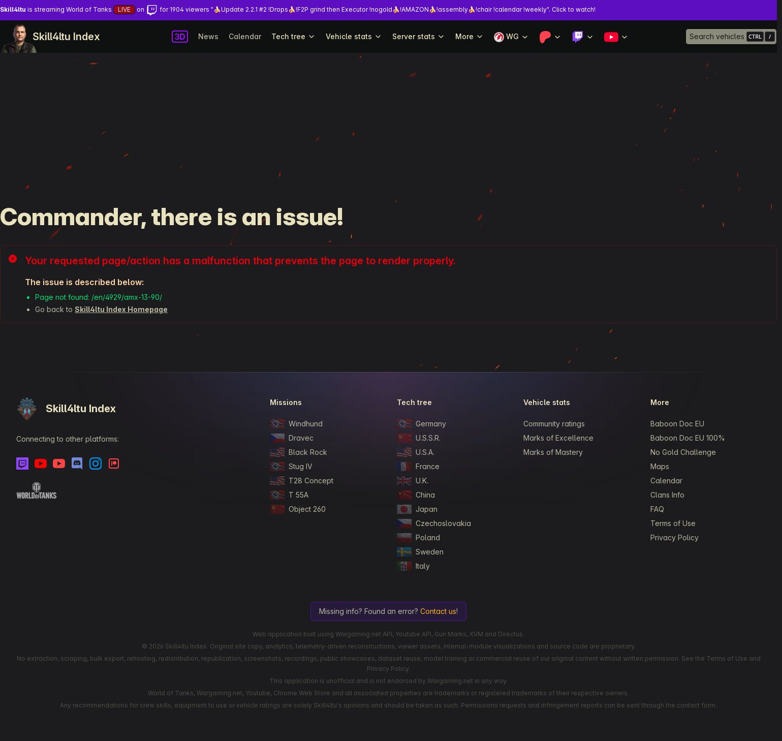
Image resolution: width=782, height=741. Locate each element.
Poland (418, 537)
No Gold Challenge (683, 452)
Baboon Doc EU (677, 423)
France (418, 466)
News (208, 36)
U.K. (412, 480)
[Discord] (77, 463)
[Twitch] (22, 463)
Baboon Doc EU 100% (687, 438)
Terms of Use (673, 523)
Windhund (296, 423)
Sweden (420, 552)
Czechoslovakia (434, 523)
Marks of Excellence (558, 438)
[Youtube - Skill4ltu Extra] (59, 463)
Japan (417, 509)
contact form (696, 705)
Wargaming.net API (363, 634)
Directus (510, 634)
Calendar (245, 36)
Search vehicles (717, 36)
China (416, 495)
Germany (421, 423)
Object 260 (298, 509)
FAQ (657, 509)
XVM (476, 634)
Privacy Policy (674, 537)
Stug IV (291, 466)
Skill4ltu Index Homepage (121, 309)
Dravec (292, 438)
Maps (659, 466)
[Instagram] (95, 463)
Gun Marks (450, 634)
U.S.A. (415, 452)
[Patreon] (114, 463)
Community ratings (554, 423)
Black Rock (298, 452)
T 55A (289, 495)
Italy (413, 566)
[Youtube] (41, 463)
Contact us (438, 611)
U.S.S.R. (419, 438)
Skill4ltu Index (66, 36)
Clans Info (667, 494)
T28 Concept (301, 480)
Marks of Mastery (553, 452)
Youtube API (413, 634)
